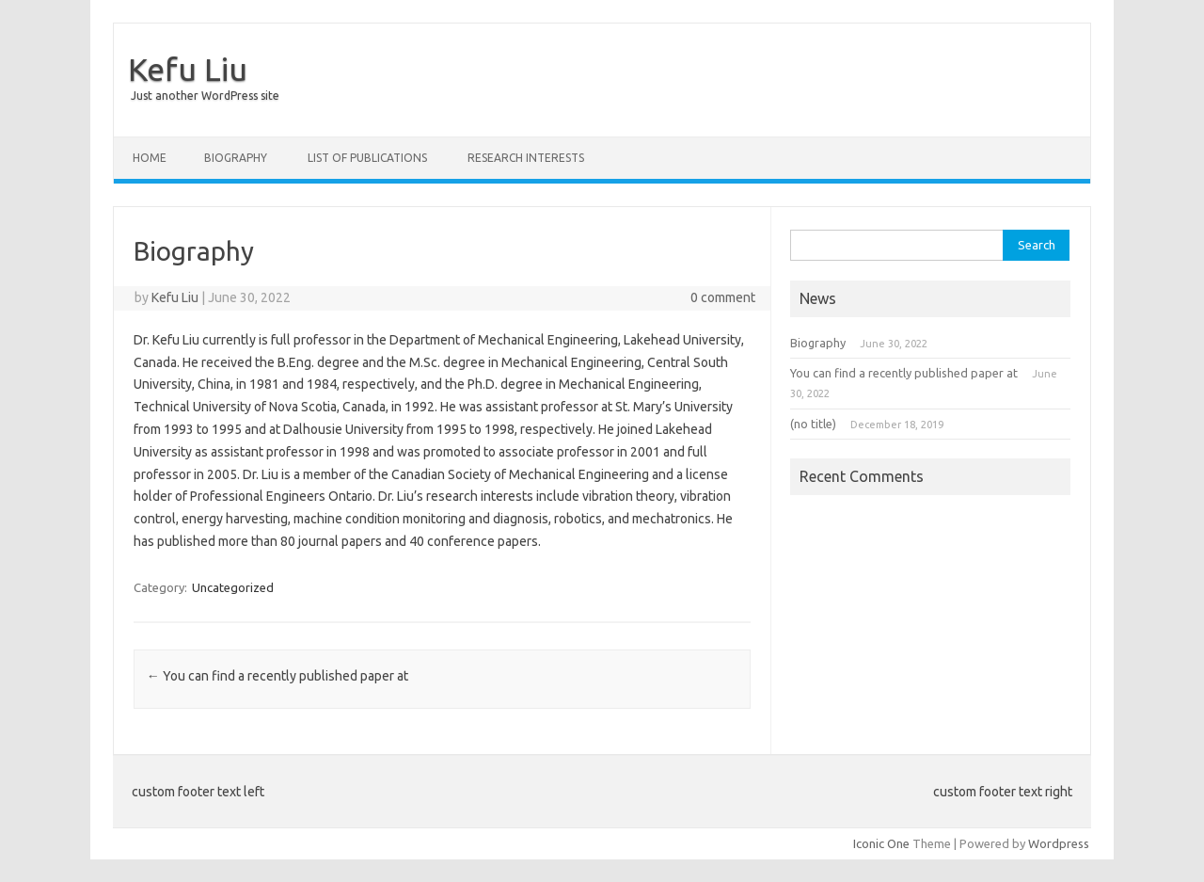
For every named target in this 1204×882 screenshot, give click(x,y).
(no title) (813, 423)
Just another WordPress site (205, 95)
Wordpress (1058, 843)
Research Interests (525, 158)
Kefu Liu (187, 69)
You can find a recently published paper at (277, 675)
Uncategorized (233, 587)
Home (149, 158)
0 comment (722, 297)
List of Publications (367, 158)
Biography (235, 158)
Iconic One (881, 843)
